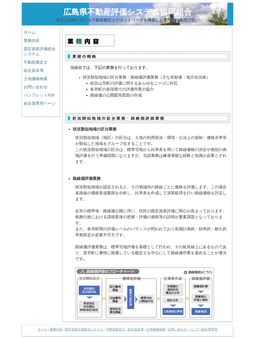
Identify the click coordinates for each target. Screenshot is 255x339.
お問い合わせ (36, 87)
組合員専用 (209, 329)
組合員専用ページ (40, 103)
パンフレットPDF (39, 95)
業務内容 (32, 40)
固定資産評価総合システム (40, 51)
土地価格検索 (36, 79)
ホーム (30, 32)
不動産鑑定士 (36, 62)
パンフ (194, 329)
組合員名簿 (34, 70)
